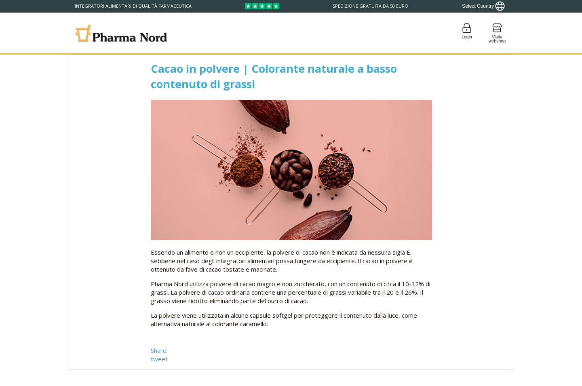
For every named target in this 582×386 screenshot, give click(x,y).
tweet (159, 359)
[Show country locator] (483, 6)
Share (159, 350)
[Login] (467, 33)
